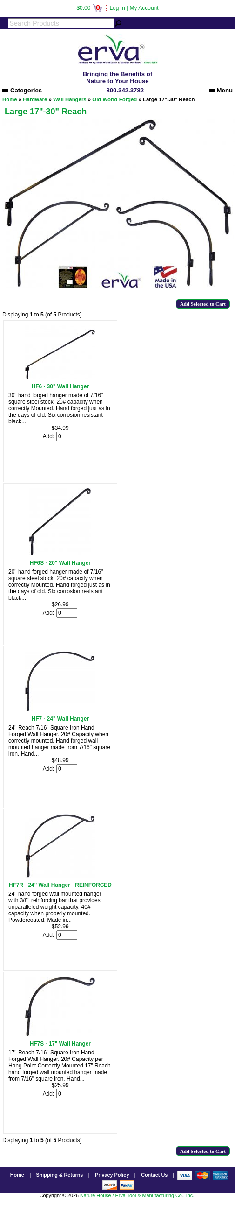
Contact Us (154, 1175)
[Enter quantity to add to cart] (66, 436)
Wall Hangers (70, 99)
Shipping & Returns (59, 1175)
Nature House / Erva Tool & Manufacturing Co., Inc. (137, 1195)
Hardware (35, 99)
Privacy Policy (112, 1175)
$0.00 (89, 8)
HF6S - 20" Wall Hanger (60, 563)
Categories (22, 90)
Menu (221, 90)
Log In (117, 8)
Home (9, 99)
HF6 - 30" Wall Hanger (60, 386)
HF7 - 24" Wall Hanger (60, 719)
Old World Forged (114, 99)
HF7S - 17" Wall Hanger (60, 1043)
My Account (144, 8)
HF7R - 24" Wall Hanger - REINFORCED (60, 885)
